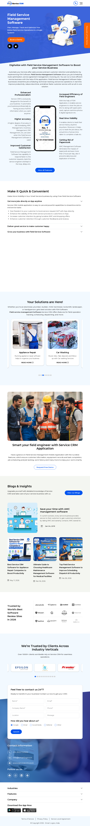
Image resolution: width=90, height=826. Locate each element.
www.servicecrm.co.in (23, 763)
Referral (49, 725)
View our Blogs (73, 493)
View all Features (45, 170)
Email (25, 725)
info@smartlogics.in (22, 757)
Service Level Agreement (60, 819)
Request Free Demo (45, 467)
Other (59, 725)
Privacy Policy (42, 819)
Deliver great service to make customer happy (28, 226)
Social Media (36, 725)
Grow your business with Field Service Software (28, 232)
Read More (27, 362)
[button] (39, 375)
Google (15, 725)
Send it (16, 732)
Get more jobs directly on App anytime (24, 201)
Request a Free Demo (87, 35)
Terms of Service (27, 819)
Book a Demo (16, 40)
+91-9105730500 (20, 752)
